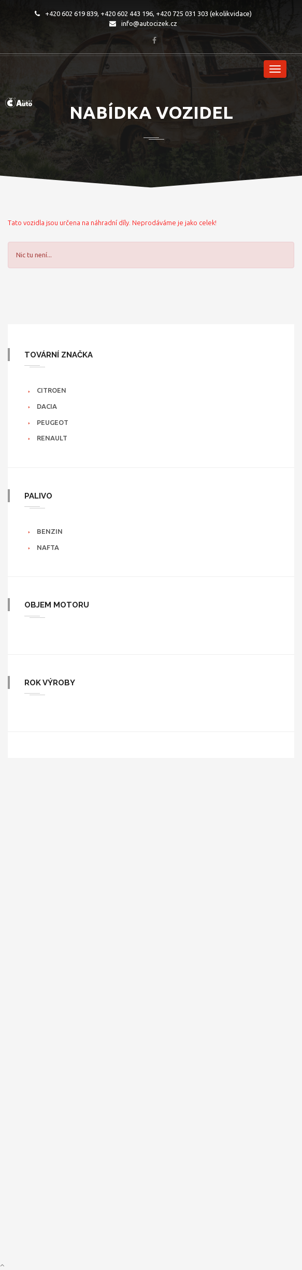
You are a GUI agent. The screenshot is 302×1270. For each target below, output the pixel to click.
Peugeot (52, 422)
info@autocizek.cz (143, 23)
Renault (52, 437)
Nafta (48, 547)
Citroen (51, 390)
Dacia (47, 406)
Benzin (50, 531)
